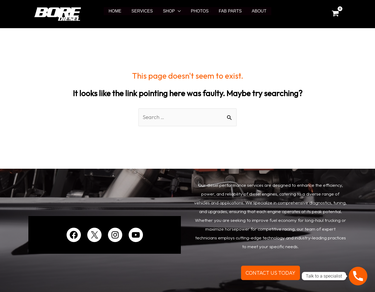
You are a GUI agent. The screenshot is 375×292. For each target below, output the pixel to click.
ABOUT (255, 11)
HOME (119, 11)
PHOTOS (199, 11)
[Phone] (358, 276)
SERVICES (144, 11)
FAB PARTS (227, 11)
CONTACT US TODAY (270, 272)
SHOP (170, 11)
